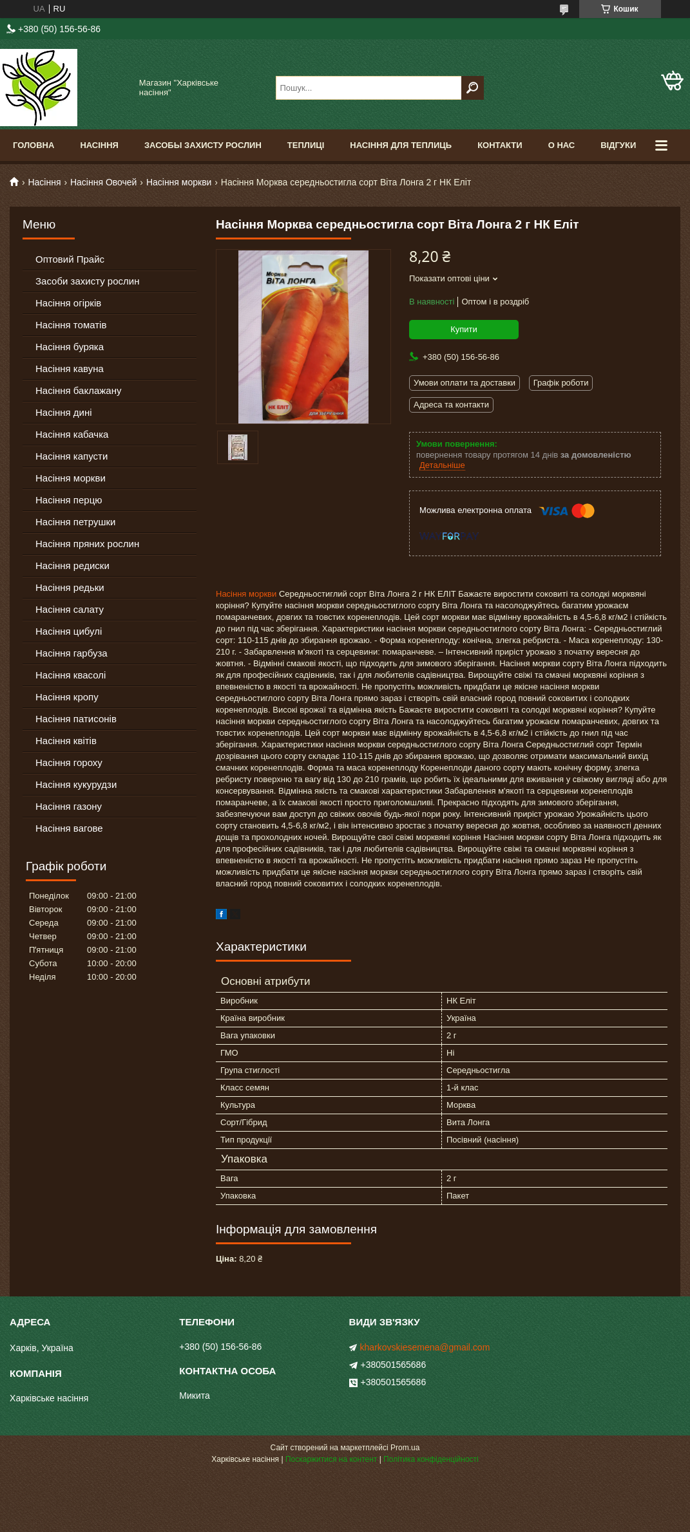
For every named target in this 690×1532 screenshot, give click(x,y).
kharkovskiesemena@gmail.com (425, 1347)
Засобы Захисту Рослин (203, 145)
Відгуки (618, 145)
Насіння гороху (68, 762)
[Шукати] (472, 88)
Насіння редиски (72, 565)
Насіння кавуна (69, 368)
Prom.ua (404, 1447)
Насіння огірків (68, 302)
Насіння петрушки (75, 521)
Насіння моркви (179, 182)
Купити (463, 329)
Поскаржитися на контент (331, 1459)
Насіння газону (68, 806)
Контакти (499, 145)
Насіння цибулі (68, 631)
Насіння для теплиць (401, 145)
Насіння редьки (69, 587)
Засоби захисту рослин (87, 281)
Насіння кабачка (71, 434)
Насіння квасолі (70, 674)
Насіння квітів (66, 740)
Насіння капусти (71, 456)
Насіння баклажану (78, 390)
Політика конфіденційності (431, 1459)
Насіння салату (69, 609)
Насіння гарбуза (71, 653)
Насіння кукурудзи (76, 784)
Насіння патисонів (76, 718)
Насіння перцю (68, 499)
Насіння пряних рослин (87, 543)
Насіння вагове (69, 828)
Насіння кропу (67, 696)
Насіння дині (63, 412)
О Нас (561, 145)
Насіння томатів (70, 324)
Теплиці (306, 145)
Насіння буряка (69, 346)
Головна (33, 145)
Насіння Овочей (103, 182)
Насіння (99, 145)
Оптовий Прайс (69, 259)
